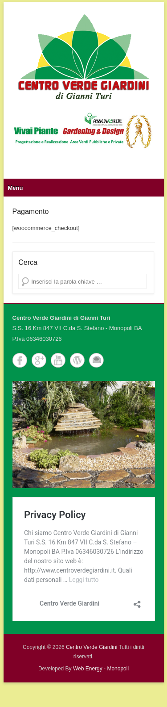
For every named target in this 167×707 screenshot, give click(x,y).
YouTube (58, 360)
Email (96, 360)
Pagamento (30, 211)
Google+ (39, 360)
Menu (15, 187)
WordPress (77, 360)
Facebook (19, 360)
